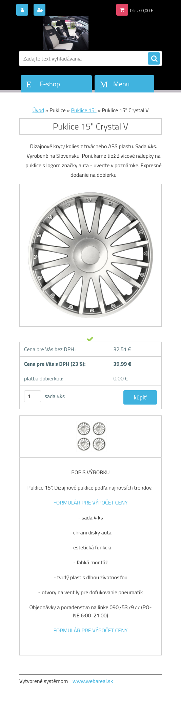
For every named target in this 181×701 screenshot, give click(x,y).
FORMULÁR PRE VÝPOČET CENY (90, 502)
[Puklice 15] (90, 422)
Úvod (38, 110)
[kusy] (32, 396)
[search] (154, 58)
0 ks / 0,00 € (141, 10)
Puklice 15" (83, 110)
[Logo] (66, 33)
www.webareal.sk (93, 681)
